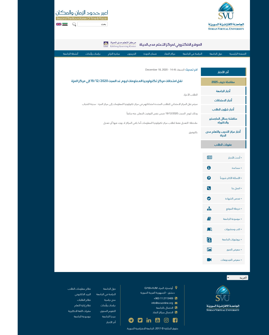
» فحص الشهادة (206, 198)
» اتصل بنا (206, 188)
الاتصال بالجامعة (146, 307)
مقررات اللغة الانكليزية (62, 310)
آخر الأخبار (205, 71)
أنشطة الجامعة (52, 53)
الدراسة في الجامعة (174, 53)
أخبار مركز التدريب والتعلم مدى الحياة (205, 133)
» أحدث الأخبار (206, 157)
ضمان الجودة (132, 53)
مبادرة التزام (96, 53)
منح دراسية (92, 299)
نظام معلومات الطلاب (61, 288)
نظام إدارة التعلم (65, 304)
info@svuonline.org (144, 302)
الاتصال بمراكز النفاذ (145, 311)
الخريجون (114, 53)
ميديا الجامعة (91, 315)
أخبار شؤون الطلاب (205, 109)
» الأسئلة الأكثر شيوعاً (206, 177)
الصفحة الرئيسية (220, 53)
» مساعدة (206, 167)
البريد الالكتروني (65, 293)
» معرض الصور (206, 249)
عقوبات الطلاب (205, 144)
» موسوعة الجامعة (206, 218)
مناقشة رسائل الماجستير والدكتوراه (205, 120)
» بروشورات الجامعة (206, 239)
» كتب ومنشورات (206, 228)
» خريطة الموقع (206, 208)
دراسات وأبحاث (75, 53)
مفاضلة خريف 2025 (205, 81)
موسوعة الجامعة (64, 315)
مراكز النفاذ (152, 53)
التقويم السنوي (90, 310)
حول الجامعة (198, 53)
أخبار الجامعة (205, 90)
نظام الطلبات (66, 299)
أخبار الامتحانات (205, 100)
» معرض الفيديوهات (206, 259)
